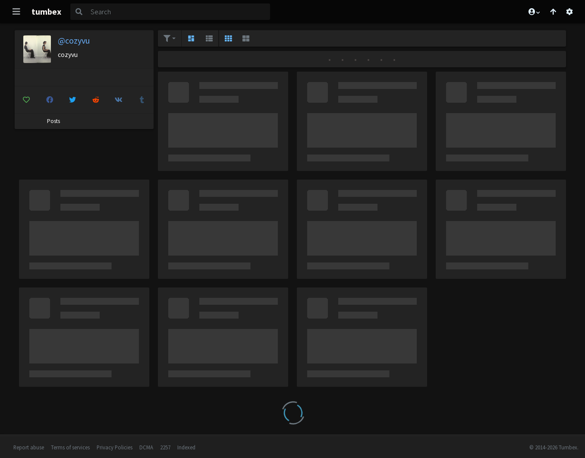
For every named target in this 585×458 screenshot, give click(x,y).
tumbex (46, 11)
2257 (165, 447)
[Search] (178, 11)
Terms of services (70, 447)
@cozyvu (74, 40)
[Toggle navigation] (16, 11)
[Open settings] (569, 12)
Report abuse (28, 447)
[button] (533, 12)
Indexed (186, 447)
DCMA (146, 447)
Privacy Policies (114, 447)
